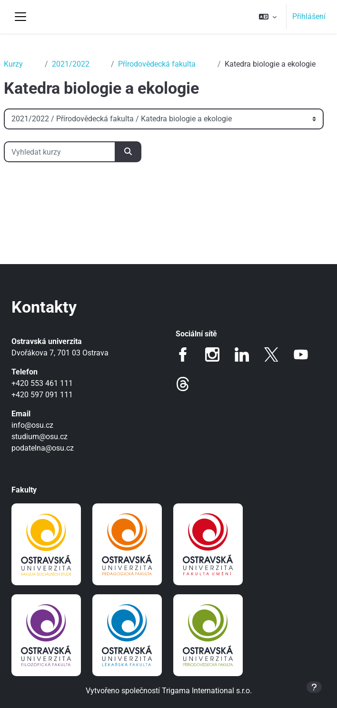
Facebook (183, 354)
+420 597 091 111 (42, 394)
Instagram (212, 354)
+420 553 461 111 (42, 383)
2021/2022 (70, 64)
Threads (183, 384)
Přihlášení (309, 16)
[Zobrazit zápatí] (314, 687)
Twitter (271, 354)
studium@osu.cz (39, 436)
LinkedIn (242, 354)
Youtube (301, 354)
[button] (267, 16)
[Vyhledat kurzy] (60, 151)
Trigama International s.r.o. (207, 690)
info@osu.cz (32, 425)
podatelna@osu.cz (42, 447)
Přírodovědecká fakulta (157, 64)
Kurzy (13, 64)
